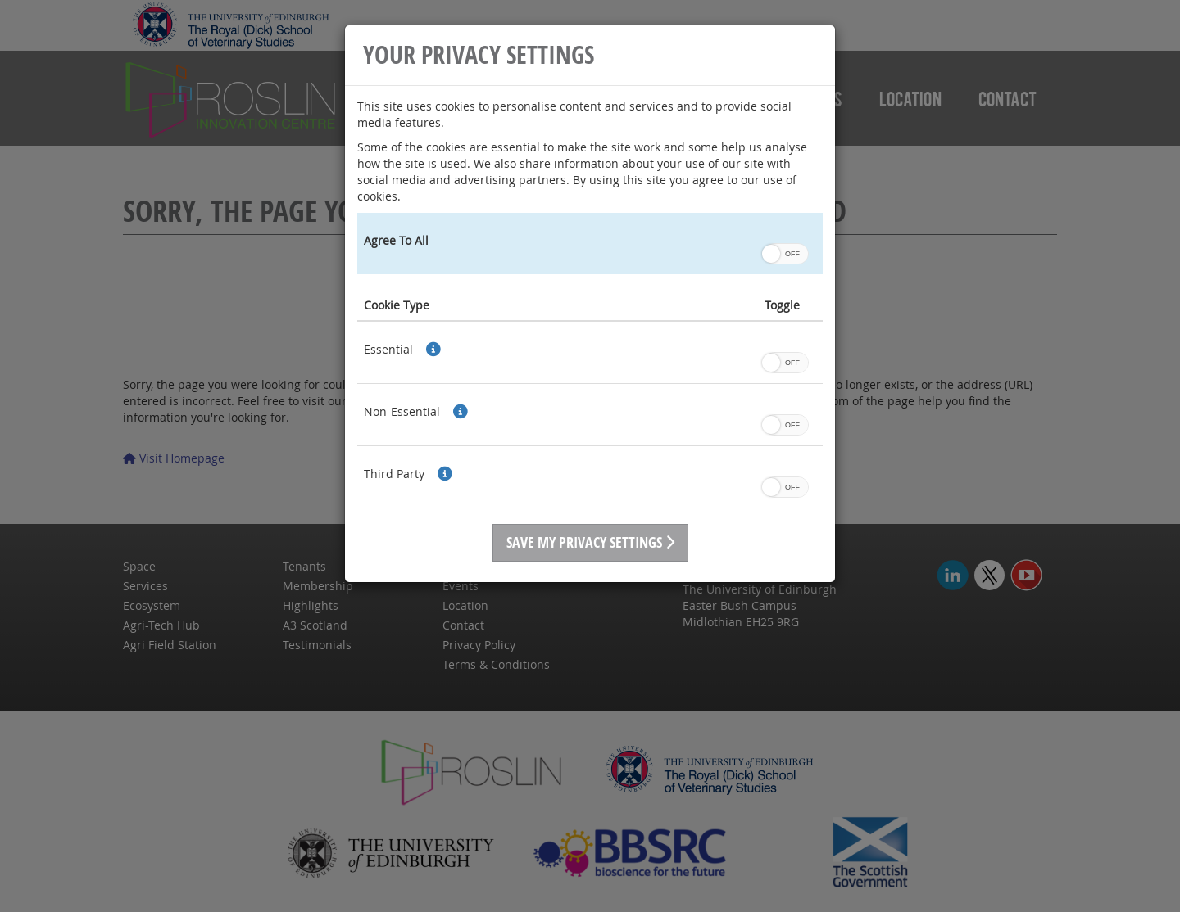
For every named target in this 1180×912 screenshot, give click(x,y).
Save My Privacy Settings (590, 542)
